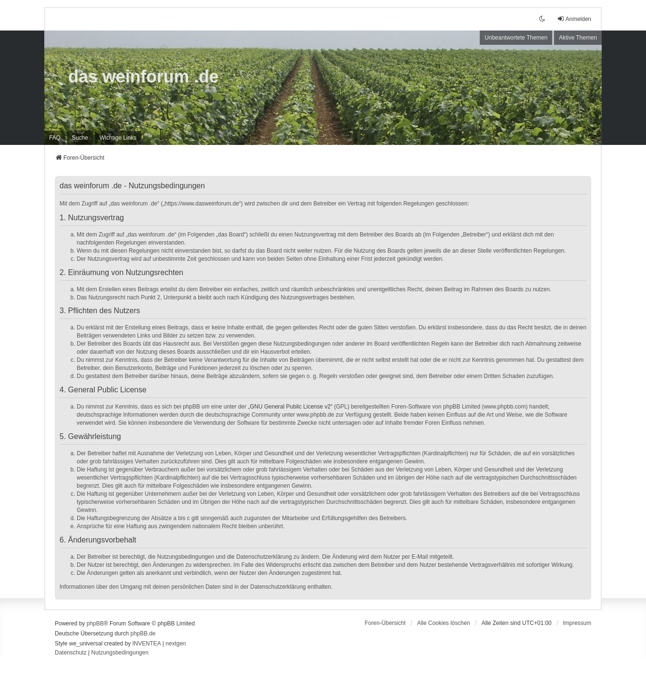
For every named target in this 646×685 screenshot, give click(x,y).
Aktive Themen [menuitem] (578, 37)
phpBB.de (143, 633)
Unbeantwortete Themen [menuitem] (515, 37)
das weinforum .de (143, 76)
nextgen (176, 643)
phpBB (95, 623)
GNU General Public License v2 (290, 406)
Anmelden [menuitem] (574, 18)
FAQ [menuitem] (55, 137)
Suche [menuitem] (80, 137)
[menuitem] (118, 138)
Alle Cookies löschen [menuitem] (443, 623)
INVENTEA (146, 643)
